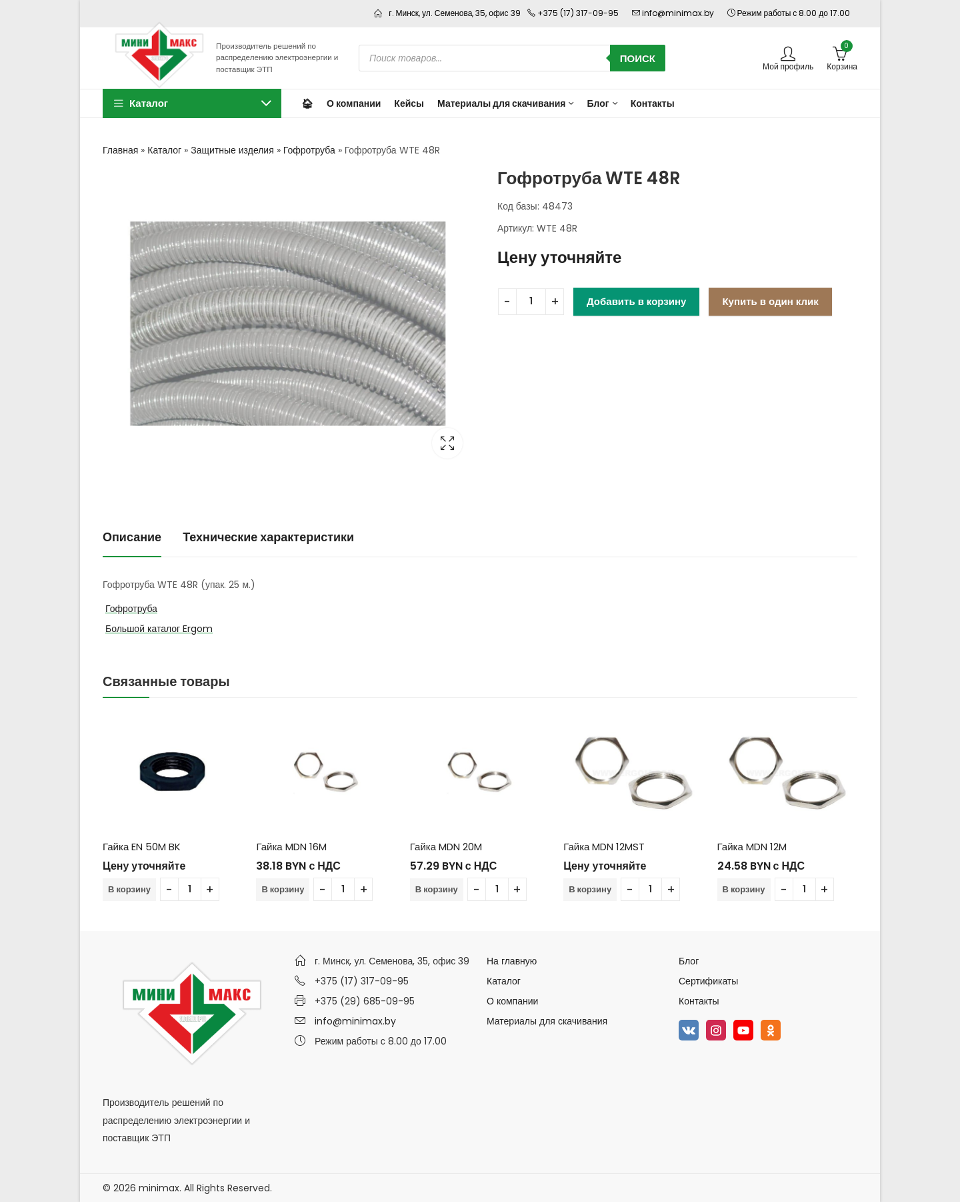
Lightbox (447, 443)
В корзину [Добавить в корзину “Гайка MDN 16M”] (282, 889)
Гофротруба (309, 150)
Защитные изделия (232, 150)
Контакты (699, 1001)
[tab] (132, 538)
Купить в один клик (770, 301)
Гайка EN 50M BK (142, 847)
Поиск (637, 58)
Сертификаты (708, 981)
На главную (512, 961)
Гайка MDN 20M (446, 847)
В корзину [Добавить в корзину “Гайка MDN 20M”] (436, 889)
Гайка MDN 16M (291, 847)
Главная (120, 150)
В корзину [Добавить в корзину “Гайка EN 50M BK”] (129, 889)
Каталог (164, 150)
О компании (512, 1001)
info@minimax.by (355, 1021)
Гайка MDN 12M (752, 847)
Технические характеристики (268, 537)
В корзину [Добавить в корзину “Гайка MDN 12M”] (744, 889)
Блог (689, 961)
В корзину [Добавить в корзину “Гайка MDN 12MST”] (590, 889)
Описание (132, 537)
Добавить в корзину (636, 301)
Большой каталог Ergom (159, 628)
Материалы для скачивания (547, 1021)
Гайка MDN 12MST (604, 847)
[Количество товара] (531, 301)
